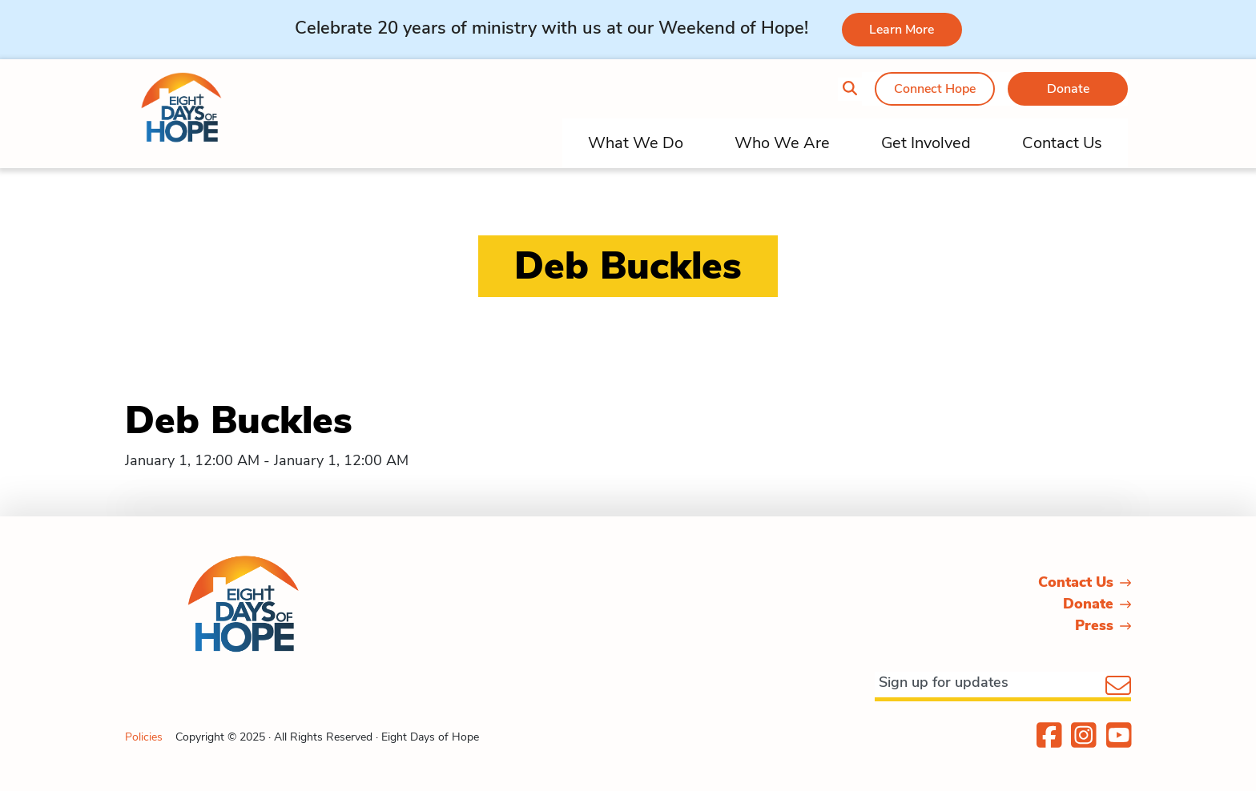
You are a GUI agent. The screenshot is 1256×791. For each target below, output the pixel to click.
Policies (144, 737)
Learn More (901, 29)
